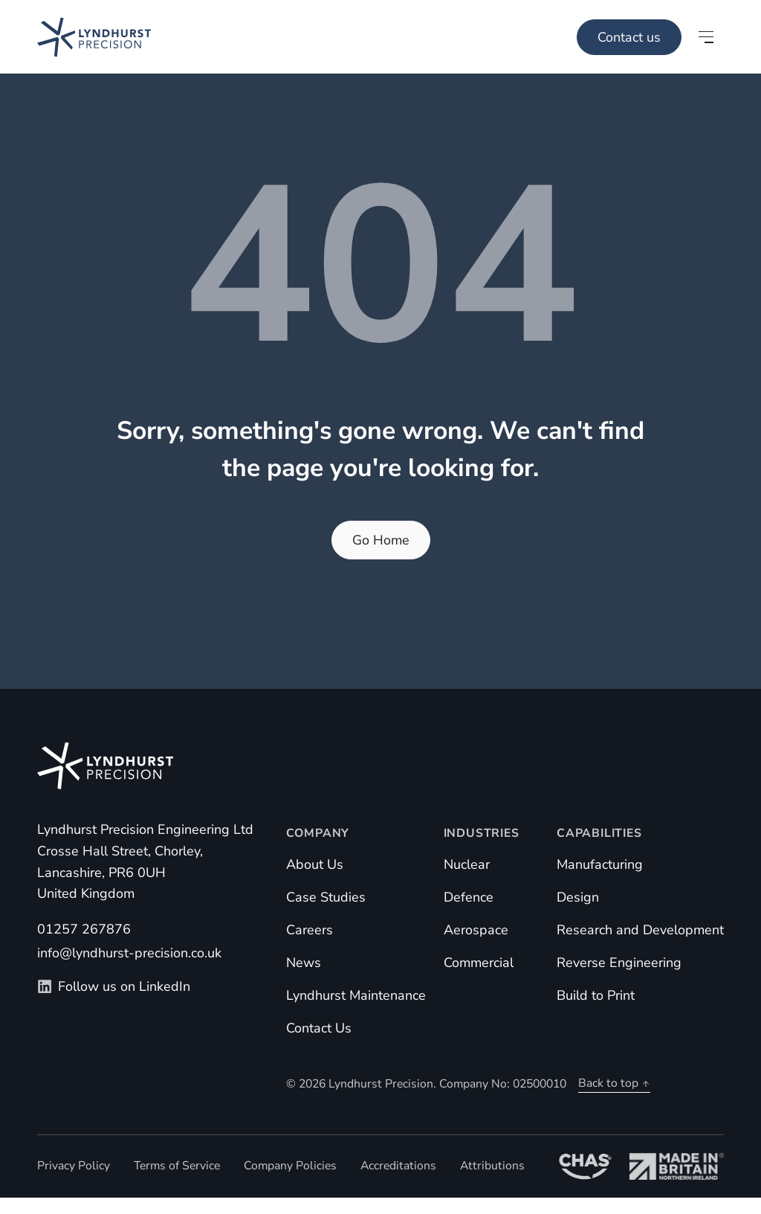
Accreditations (398, 1165)
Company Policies (290, 1165)
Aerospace (476, 930)
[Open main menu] (706, 37)
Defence (468, 897)
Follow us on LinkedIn (113, 986)
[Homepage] (75, 37)
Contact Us (319, 1028)
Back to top (614, 1083)
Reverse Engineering (619, 962)
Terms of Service (177, 1165)
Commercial (479, 962)
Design (578, 897)
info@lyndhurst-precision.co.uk (129, 953)
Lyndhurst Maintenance (356, 995)
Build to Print (596, 995)
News (303, 962)
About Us (314, 864)
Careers (309, 930)
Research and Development (640, 930)
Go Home (380, 540)
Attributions (492, 1165)
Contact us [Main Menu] (629, 37)
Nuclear (467, 864)
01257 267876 (84, 929)
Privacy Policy (73, 1165)
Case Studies (326, 897)
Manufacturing (600, 864)
